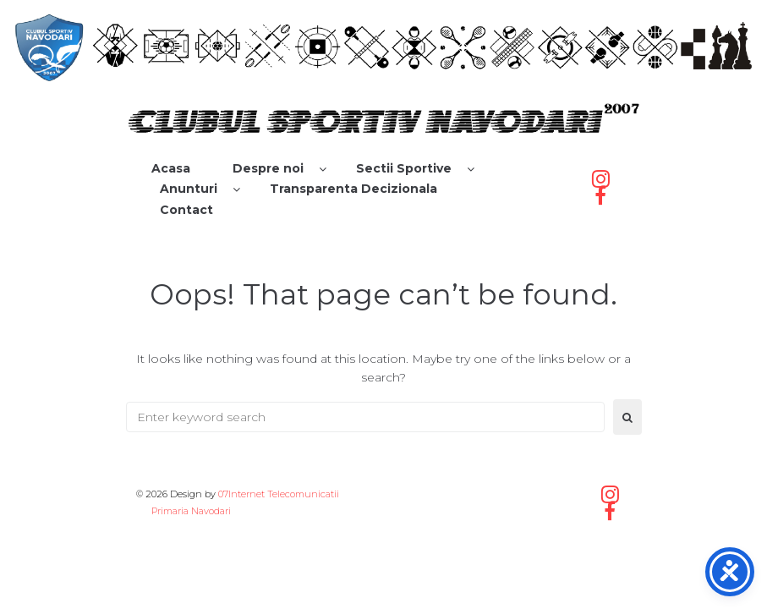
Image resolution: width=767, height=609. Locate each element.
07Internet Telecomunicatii (278, 494)
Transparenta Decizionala (353, 188)
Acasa (170, 168)
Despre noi (268, 168)
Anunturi (188, 188)
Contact (186, 209)
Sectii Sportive (404, 168)
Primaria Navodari (190, 511)
